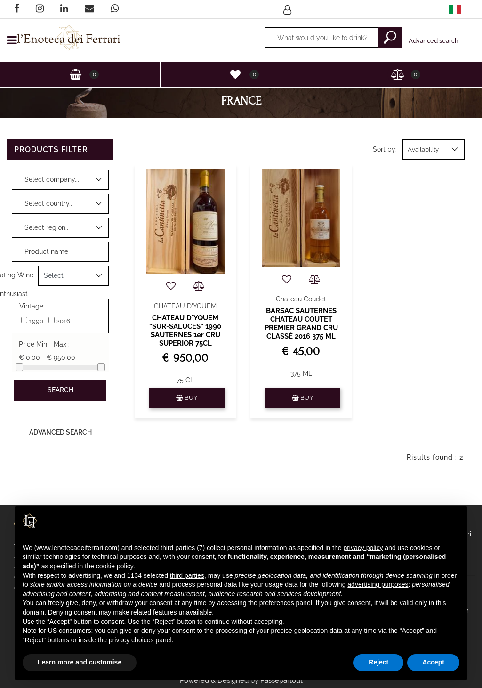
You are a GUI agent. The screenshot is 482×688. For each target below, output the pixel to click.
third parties (187, 575)
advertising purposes (377, 584)
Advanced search (433, 40)
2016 (63, 320)
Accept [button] (433, 662)
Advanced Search (60, 432)
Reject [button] (378, 662)
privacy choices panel (140, 640)
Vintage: (32, 306)
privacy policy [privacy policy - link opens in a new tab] (363, 547)
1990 (36, 320)
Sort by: (385, 149)
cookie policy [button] (114, 566)
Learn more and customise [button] (79, 662)
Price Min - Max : (44, 344)
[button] (288, 9)
